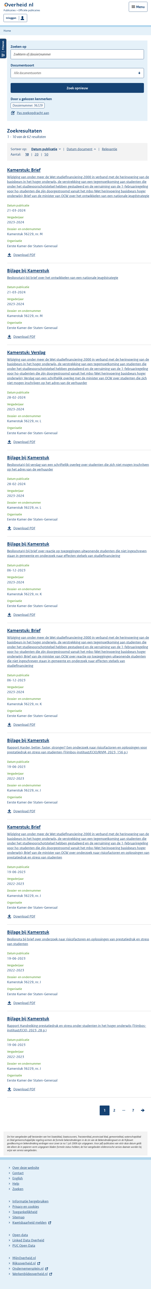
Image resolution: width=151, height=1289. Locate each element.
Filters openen (3, 48)
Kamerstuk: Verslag (26, 352)
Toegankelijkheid (24, 1212)
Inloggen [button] (11, 18)
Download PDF (24, 255)
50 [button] (46, 154)
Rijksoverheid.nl (24, 1263)
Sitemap (18, 1217)
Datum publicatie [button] (44, 149)
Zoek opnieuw (77, 88)
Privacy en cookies (25, 1206)
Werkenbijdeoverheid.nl (30, 1274)
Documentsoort (22, 65)
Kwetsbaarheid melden (29, 1222)
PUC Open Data (23, 1245)
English (17, 1178)
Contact (18, 1173)
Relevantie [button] (109, 149)
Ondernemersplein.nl (27, 1268)
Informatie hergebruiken (30, 1201)
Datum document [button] (79, 149)
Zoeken (17, 1189)
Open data (20, 1235)
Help (15, 1183)
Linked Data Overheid (28, 1240)
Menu (140, 7)
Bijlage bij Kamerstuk (28, 270)
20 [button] (37, 154)
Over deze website (25, 1168)
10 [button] (27, 154)
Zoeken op (18, 46)
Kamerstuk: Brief (24, 170)
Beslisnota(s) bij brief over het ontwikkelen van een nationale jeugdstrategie (62, 277)
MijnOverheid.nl (24, 1258)
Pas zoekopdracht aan (33, 113)
